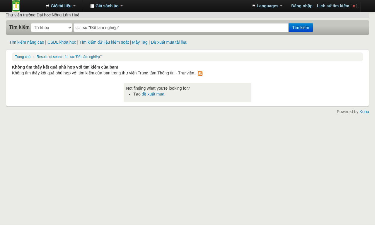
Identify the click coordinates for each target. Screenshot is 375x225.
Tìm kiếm (19, 27)
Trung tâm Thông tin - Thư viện (26, 6)
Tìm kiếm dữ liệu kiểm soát (104, 42)
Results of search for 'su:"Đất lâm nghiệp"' (69, 57)
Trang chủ (22, 57)
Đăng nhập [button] (302, 6)
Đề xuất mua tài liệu (169, 42)
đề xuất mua (153, 94)
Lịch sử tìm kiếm (333, 6)
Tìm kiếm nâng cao (26, 42)
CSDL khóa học (61, 42)
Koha (364, 111)
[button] (60, 6)
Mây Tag (140, 42)
